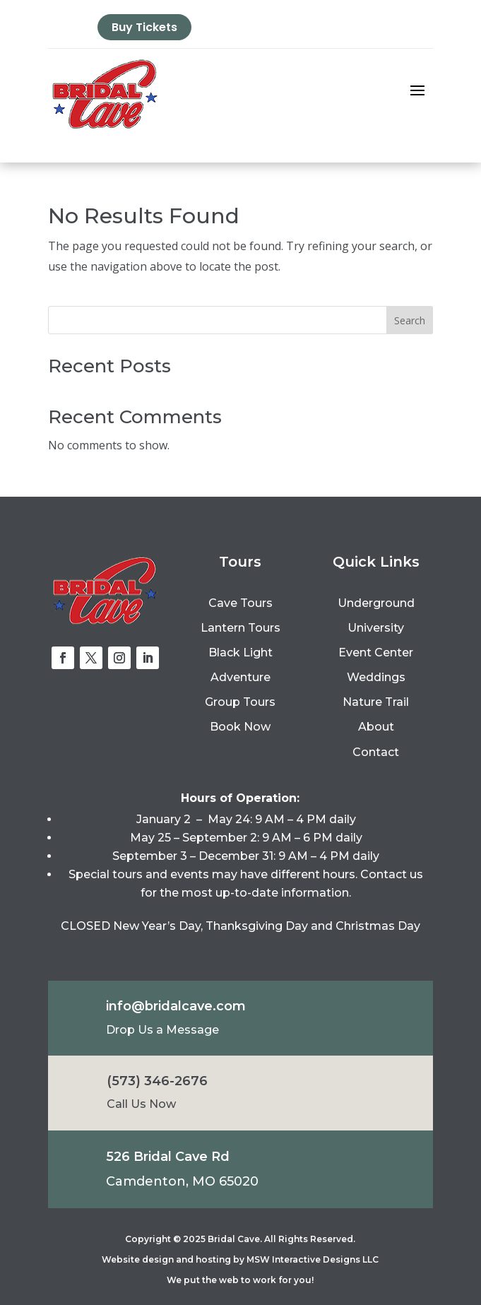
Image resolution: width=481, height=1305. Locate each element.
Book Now (240, 726)
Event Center (375, 652)
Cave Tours (240, 603)
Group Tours (240, 702)
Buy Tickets (144, 27)
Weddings (376, 677)
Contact (375, 752)
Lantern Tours (240, 627)
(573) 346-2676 (157, 1081)
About (376, 726)
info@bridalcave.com (176, 1006)
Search (409, 320)
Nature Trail (376, 702)
